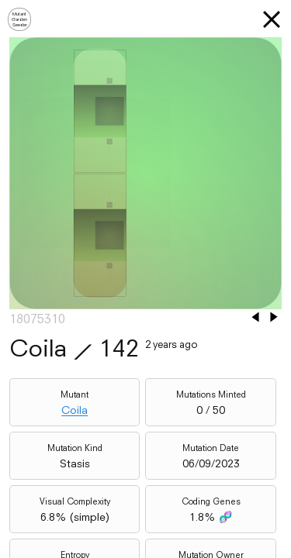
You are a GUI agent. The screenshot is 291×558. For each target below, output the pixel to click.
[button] (271, 19)
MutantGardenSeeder (19, 19)
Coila (74, 410)
